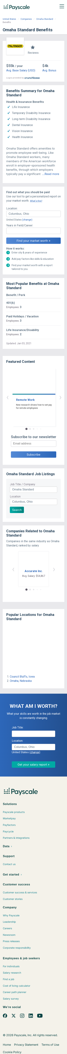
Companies (26, 19)
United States (9, 19)
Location (15, 496)
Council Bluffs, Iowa (22, 676)
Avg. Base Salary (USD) (20, 70)
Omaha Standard (44, 19)
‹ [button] (29, 397)
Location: (12, 208)
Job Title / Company (22, 484)
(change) (27, 219)
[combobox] (33, 214)
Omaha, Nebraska (21, 681)
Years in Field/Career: (19, 225)
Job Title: (17, 727)
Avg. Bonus (49, 70)
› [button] (37, 397)
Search (17, 510)
